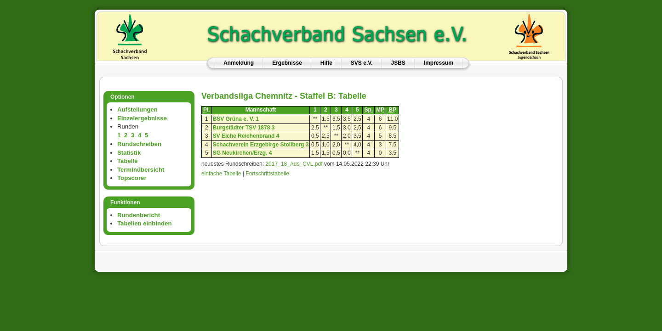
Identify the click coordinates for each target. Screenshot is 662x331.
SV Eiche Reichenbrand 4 (246, 136)
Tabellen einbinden (144, 223)
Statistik (129, 152)
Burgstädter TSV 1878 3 (244, 127)
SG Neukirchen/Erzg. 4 (242, 153)
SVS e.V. (362, 63)
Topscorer (132, 177)
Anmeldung (238, 63)
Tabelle (127, 160)
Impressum (438, 63)
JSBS (398, 63)
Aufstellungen (137, 109)
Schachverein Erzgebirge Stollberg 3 (261, 144)
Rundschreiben (139, 143)
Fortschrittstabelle (267, 173)
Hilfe (326, 63)
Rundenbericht (138, 215)
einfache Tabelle (221, 173)
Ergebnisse (287, 63)
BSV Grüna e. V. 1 (236, 119)
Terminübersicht (140, 169)
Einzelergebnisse (142, 118)
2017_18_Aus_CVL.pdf (293, 164)
